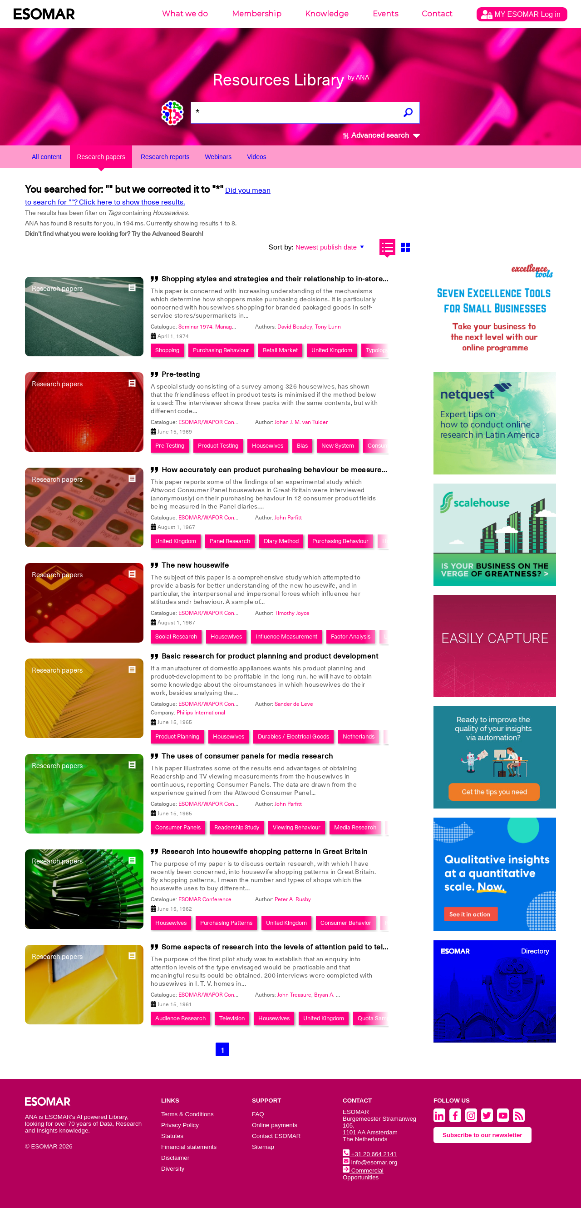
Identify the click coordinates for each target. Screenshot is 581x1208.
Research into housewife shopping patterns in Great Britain (265, 851)
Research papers (101, 156)
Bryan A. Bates (332, 994)
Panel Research (230, 541)
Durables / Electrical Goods (293, 736)
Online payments (274, 1125)
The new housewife (195, 565)
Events (385, 14)
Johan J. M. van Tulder (301, 422)
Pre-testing (181, 374)
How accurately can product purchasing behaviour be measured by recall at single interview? (325, 469)
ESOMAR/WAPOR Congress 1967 (220, 517)
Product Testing (218, 445)
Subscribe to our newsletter (482, 1135)
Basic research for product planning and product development (270, 656)
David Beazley (294, 326)
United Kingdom (331, 350)
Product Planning (177, 736)
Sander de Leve (294, 704)
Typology (377, 350)
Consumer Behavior (345, 923)
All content (46, 156)
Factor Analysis (350, 636)
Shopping (167, 350)
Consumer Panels (178, 827)
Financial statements (189, 1146)
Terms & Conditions (187, 1114)
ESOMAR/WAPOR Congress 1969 (220, 422)
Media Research (355, 827)
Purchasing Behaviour (221, 350)
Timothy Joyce (292, 613)
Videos (256, 156)
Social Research (176, 636)
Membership (256, 14)
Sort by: (281, 247)
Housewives (267, 445)
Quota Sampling (378, 1018)
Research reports (165, 156)
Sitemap (263, 1146)
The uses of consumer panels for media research (247, 756)
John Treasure (294, 994)
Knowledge (327, 14)
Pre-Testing (169, 445)
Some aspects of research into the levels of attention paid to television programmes (308, 947)
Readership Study (236, 827)
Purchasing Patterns (226, 923)
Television (232, 1018)
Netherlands (358, 736)
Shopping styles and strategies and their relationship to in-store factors (286, 279)
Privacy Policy (180, 1125)
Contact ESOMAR (276, 1136)
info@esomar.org (370, 1162)
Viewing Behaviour (296, 827)
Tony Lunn (328, 326)
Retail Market (280, 350)
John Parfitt (288, 517)
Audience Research (180, 1018)
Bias (302, 445)
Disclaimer (175, 1157)
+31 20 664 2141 (370, 1154)
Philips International (201, 712)
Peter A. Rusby (293, 899)
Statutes (172, 1136)
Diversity (172, 1168)
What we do (185, 14)
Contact (437, 14)
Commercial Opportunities (363, 1174)
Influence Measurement (286, 636)
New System (337, 445)
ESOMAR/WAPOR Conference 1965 (222, 704)
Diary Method (281, 541)
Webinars (218, 156)
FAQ (258, 1114)
